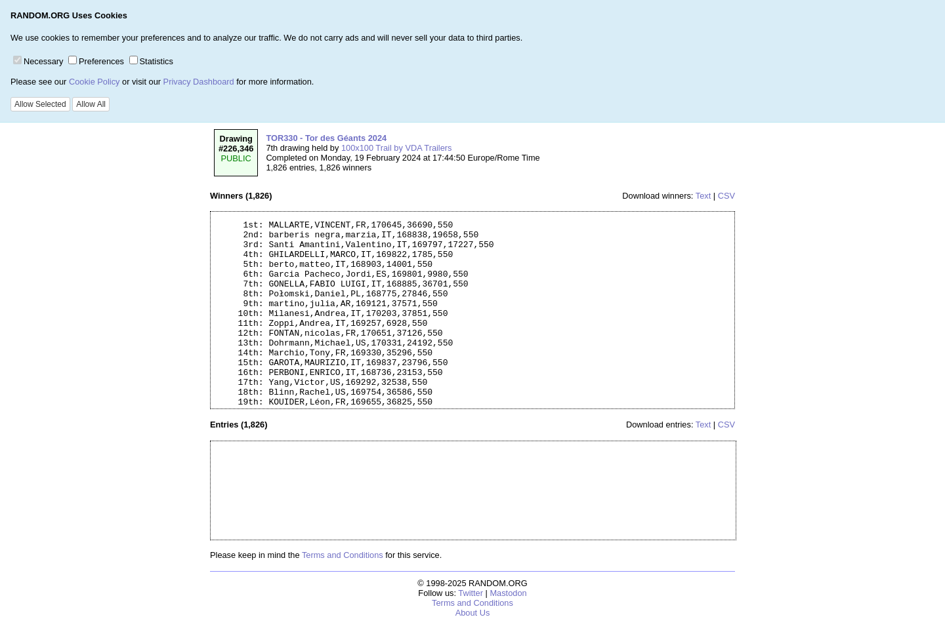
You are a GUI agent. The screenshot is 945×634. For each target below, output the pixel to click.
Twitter (470, 593)
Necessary (38, 61)
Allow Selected (40, 104)
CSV (726, 196)
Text (703, 196)
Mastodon (508, 593)
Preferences (96, 61)
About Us (472, 613)
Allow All (91, 104)
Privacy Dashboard (198, 82)
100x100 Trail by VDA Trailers (396, 148)
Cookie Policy (94, 82)
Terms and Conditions (342, 555)
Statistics (151, 61)
